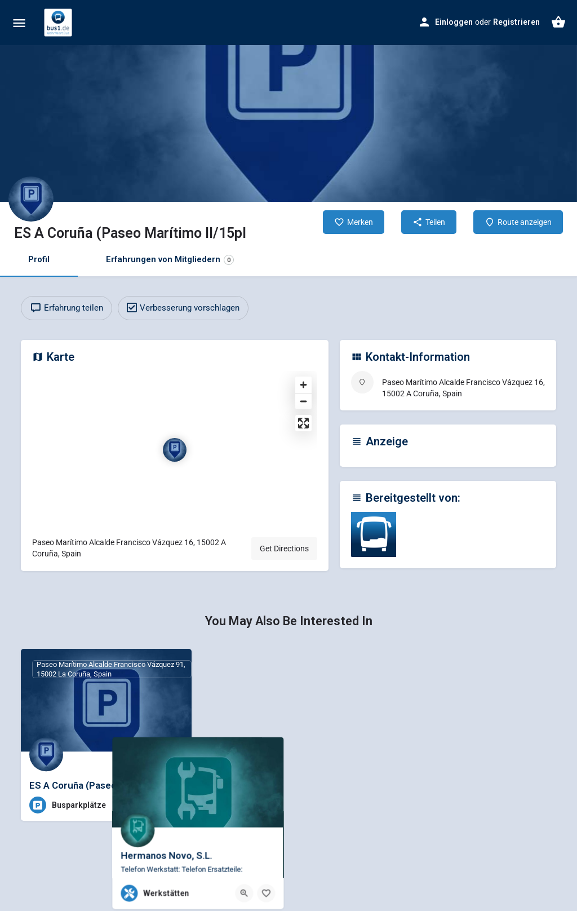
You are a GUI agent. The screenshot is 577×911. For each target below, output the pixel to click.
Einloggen (454, 21)
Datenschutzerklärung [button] (292, 905)
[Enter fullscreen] (303, 423)
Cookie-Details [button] (238, 905)
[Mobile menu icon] (19, 23)
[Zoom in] (303, 385)
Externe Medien (337, 736)
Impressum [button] (343, 905)
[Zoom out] (303, 401)
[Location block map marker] (175, 450)
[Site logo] (59, 22)
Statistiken (329, 679)
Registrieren (516, 21)
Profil (39, 259)
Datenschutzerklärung (119, 728)
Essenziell (327, 622)
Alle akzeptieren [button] (180, 832)
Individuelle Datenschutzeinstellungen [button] (288, 879)
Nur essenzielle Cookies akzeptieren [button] (289, 856)
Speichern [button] (396, 832)
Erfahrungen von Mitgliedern (170, 259)
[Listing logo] (31, 199)
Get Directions (284, 548)
